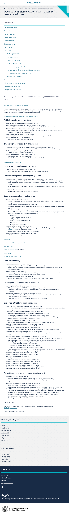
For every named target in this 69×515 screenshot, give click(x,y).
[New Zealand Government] (14, 508)
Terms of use (5, 454)
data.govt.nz (12, 229)
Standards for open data (14, 76)
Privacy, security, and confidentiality (15, 83)
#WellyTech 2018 (8, 246)
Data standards (9, 41)
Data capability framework (12, 86)
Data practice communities (12, 89)
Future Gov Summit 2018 (10, 250)
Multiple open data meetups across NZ (14, 243)
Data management (10, 37)
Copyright (4, 459)
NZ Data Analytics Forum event (12, 257)
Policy (6, 80)
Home (3, 425)
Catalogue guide (6, 430)
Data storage (8, 47)
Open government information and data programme (39, 8)
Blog (2, 438)
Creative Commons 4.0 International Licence (49, 498)
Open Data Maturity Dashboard (12, 162)
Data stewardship (9, 44)
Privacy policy (5, 456)
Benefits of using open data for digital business (21, 67)
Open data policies (12, 57)
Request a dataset (7, 483)
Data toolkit (11, 8)
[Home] (4, 8)
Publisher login (6, 461)
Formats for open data (14, 63)
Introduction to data (10, 28)
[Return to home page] (34, 3)
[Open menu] (4, 2)
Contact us (4, 475)
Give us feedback (6, 478)
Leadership (5, 435)
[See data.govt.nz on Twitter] (2, 486)
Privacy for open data (13, 60)
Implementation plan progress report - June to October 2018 (21, 116)
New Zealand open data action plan (20, 73)
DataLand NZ (7, 239)
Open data (20, 8)
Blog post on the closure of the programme (16, 105)
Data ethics (7, 31)
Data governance (9, 34)
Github (3, 480)
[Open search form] (64, 3)
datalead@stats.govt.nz (10, 408)
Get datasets (5, 428)
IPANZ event (7, 253)
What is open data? (13, 54)
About (3, 440)
